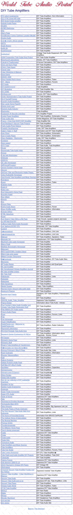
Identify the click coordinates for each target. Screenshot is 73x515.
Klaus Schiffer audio (8, 209)
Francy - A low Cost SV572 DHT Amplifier (16, 121)
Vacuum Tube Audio (8, 478)
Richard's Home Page (9, 340)
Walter (3, 493)
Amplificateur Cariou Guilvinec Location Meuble (18, 36)
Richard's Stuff (6, 342)
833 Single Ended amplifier (11, 21)
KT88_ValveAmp (7, 214)
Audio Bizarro (6, 46)
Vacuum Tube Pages (8, 483)
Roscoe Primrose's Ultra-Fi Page (13, 350)
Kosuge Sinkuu (6, 212)
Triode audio (5, 438)
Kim (2, 202)
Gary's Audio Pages (8, 136)
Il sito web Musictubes (9, 155)
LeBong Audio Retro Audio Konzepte (14, 224)
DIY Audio (5, 84)
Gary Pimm (5, 133)
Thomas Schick (6, 423)
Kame (3, 182)
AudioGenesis (6, 51)
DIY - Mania (5, 82)
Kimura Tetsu (6, 204)
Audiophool (5, 54)
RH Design (5, 338)
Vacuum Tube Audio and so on (12, 481)
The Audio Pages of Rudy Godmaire (14, 409)
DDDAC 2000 (6, 77)
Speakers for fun (7, 384)
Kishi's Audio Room (8, 207)
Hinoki (3, 148)
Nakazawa (5, 281)
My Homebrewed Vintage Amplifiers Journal (17, 269)
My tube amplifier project (10, 271)
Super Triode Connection (10, 392)
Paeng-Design (6, 303)
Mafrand (4, 237)
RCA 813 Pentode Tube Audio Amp (14, 331)
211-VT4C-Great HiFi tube (10, 18)
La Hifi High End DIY (8, 221)
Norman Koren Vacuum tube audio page (15, 289)
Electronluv (5, 111)
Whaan (4, 495)
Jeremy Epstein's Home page (12, 167)
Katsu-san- (5, 189)
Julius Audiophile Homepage (11, 175)
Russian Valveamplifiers (10, 355)
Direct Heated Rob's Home (11, 79)
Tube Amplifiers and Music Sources (14, 445)
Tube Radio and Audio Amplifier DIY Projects (17, 455)
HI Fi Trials (5, 145)
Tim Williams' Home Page (10, 428)
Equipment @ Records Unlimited (13, 114)
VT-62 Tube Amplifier (8, 488)
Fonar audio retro (7, 119)
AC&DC (4, 26)
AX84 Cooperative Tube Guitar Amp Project (17, 57)
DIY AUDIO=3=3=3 (8, 87)
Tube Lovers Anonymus (9, 452)
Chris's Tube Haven (8, 67)
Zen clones (5, 503)
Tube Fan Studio (7, 450)
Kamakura (5, 180)
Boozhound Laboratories (10, 60)
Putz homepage (7, 319)
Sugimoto (4, 389)
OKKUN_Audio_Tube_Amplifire (12, 300)
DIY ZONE (5, 92)
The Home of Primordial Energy (12, 415)
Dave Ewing (5, 74)
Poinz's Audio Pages (8, 312)
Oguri (3, 298)
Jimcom (4, 170)
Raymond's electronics (9, 328)
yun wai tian (5, 500)
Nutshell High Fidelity (9, 294)
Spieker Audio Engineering (11, 387)
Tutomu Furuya (6, 460)
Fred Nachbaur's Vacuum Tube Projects (15, 123)
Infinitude (4, 158)
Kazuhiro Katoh (6, 194)
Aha (2, 31)
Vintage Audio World (8, 486)
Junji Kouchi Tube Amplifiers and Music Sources (18, 177)
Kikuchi (4, 199)
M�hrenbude (6, 259)
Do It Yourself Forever (9, 99)
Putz (3, 317)
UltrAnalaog (5, 467)
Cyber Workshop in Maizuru (11, 72)
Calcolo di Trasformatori (10, 62)
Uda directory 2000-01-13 (10, 462)
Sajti (2, 358)
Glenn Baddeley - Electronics (11, 138)
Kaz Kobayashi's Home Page (11, 192)
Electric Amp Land (7, 106)
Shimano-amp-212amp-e (10, 372)
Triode (3, 435)
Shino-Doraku (6, 375)
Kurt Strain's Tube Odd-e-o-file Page (14, 219)
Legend (4, 229)
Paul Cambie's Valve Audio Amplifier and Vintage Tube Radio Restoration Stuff (16, 306)
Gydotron (4, 141)
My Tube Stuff (6, 274)
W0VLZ (4, 491)
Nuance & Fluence (8, 291)
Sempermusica (6, 370)
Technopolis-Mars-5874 (9, 404)
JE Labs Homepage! (8, 163)
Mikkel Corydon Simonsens (11, 256)
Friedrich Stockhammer (9, 128)
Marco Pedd (5, 244)
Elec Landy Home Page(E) (11, 104)
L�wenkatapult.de (8, 234)
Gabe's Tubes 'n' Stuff (9, 131)
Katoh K (4, 187)
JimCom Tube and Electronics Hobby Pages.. (17, 172)
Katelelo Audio (6, 185)
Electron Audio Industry (9, 109)
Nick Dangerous (7, 284)
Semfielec (4, 367)
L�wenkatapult (7, 231)
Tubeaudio (5, 458)
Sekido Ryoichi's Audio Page (11, 362)
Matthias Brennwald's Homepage (13, 247)
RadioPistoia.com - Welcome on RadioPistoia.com (12, 325)
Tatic (3, 399)
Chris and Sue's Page (9, 65)
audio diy (4, 48)
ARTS (3, 43)
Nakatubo (4, 279)
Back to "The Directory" (36, 509)
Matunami (4, 249)
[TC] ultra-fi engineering (9, 16)
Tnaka (3, 433)
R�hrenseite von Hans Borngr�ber (14, 348)
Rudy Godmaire (7, 353)
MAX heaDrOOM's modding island (13, 252)
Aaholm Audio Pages (8, 23)
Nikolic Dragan (6, 286)
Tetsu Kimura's (6, 406)
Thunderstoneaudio (8, 425)
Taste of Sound (6, 397)
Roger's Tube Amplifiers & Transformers (15, 345)
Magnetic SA (6, 239)
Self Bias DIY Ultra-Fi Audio (11, 365)
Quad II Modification (8, 322)
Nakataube (5, 276)
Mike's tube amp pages (9, 254)
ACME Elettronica (7, 28)
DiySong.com (6, 94)
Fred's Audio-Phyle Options (11, 126)
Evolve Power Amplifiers (10, 116)
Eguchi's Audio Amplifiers (10, 101)
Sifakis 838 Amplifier (8, 378)
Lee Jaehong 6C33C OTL (10, 226)
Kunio (3, 216)
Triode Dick (5, 440)
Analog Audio (6, 38)
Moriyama (4, 262)
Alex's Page (5, 33)
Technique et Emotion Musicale (12, 401)
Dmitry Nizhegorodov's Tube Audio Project (16, 96)
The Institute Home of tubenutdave (13, 418)
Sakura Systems (7, 360)
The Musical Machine (9, 420)
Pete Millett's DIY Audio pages (12, 309)
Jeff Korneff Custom (8, 165)
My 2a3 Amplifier (7, 267)
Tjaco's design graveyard (10, 430)
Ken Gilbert (5, 197)
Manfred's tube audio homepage (13, 242)
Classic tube (5, 70)
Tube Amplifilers (7, 447)
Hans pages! (5, 143)
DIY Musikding (6, 89)
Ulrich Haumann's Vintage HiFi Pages (15, 465)
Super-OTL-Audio (7, 394)
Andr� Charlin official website (12, 41)
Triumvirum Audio (7, 442)
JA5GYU (4, 160)
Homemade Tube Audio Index (12, 150)
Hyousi (3, 153)
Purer (3, 314)
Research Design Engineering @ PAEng (15, 334)
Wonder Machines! (8, 498)
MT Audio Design (7, 264)
